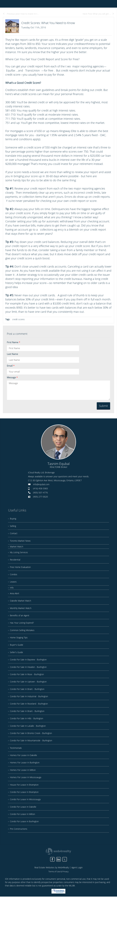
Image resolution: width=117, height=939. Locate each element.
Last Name (12, 353)
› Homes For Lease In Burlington (25, 795)
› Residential (15, 565)
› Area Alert (14, 603)
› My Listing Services (19, 556)
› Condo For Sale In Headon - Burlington (29, 686)
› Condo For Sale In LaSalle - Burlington (29, 753)
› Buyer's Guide (16, 661)
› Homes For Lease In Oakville (24, 787)
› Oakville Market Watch (21, 611)
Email (10, 365)
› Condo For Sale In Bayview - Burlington (29, 678)
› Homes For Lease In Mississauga (26, 812)
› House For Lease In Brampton (25, 820)
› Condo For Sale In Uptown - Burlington (29, 703)
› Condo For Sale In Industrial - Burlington (30, 720)
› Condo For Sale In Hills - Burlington (27, 745)
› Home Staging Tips (19, 653)
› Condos (13, 582)
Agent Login (77, 909)
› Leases (12, 590)
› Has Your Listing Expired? (22, 636)
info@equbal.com (41, 484)
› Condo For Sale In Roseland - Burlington (30, 728)
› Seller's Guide (16, 669)
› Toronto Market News (20, 544)
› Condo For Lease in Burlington (25, 862)
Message (12, 377)
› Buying (12, 519)
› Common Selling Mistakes (23, 644)
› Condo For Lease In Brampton (25, 828)
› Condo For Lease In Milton (23, 854)
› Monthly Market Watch (21, 619)
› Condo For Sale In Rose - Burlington (28, 695)
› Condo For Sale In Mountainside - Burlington (32, 770)
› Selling (12, 527)
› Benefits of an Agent (19, 628)
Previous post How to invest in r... (21, 13)
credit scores (18, 319)
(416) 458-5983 (40, 488)
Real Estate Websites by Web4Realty (51, 909)
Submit (103, 406)
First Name (13, 342)
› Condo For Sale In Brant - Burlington (28, 711)
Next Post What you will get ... (98, 13)
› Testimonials (15, 778)
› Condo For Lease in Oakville (24, 845)
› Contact (13, 535)
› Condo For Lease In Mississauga (26, 837)
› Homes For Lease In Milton (23, 803)
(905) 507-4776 (40, 492)
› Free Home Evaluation (21, 573)
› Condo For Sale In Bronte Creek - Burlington (32, 761)
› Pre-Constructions (18, 870)
